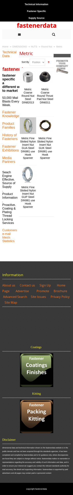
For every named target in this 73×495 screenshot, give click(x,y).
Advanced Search (15, 297)
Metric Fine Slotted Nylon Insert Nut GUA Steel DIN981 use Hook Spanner (28, 148)
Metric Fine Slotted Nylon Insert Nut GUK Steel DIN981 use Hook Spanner (45, 148)
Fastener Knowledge (10, 114)
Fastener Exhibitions (10, 148)
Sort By (25, 62)
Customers (9, 230)
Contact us (27, 285)
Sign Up (45, 285)
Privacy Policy (60, 297)
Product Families (8, 125)
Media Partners (8, 160)
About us (8, 285)
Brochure (60, 291)
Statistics (8, 241)
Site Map (11, 302)
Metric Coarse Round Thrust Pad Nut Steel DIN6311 (45, 96)
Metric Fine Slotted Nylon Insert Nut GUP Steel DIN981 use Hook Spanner (28, 197)
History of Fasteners (9, 137)
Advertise (22, 291)
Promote (42, 291)
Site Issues (38, 297)
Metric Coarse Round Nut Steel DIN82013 (28, 96)
